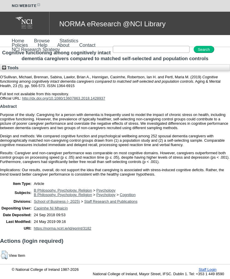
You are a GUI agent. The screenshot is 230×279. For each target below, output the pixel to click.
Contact (87, 45)
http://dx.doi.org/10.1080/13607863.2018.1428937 (63, 98)
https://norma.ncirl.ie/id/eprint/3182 (62, 228)
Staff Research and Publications (110, 201)
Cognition (128, 195)
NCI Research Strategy (36, 49)
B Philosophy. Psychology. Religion (63, 190)
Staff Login (208, 269)
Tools (10, 67)
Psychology (105, 190)
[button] (4, 255)
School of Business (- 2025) (57, 201)
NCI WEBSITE (26, 6)
